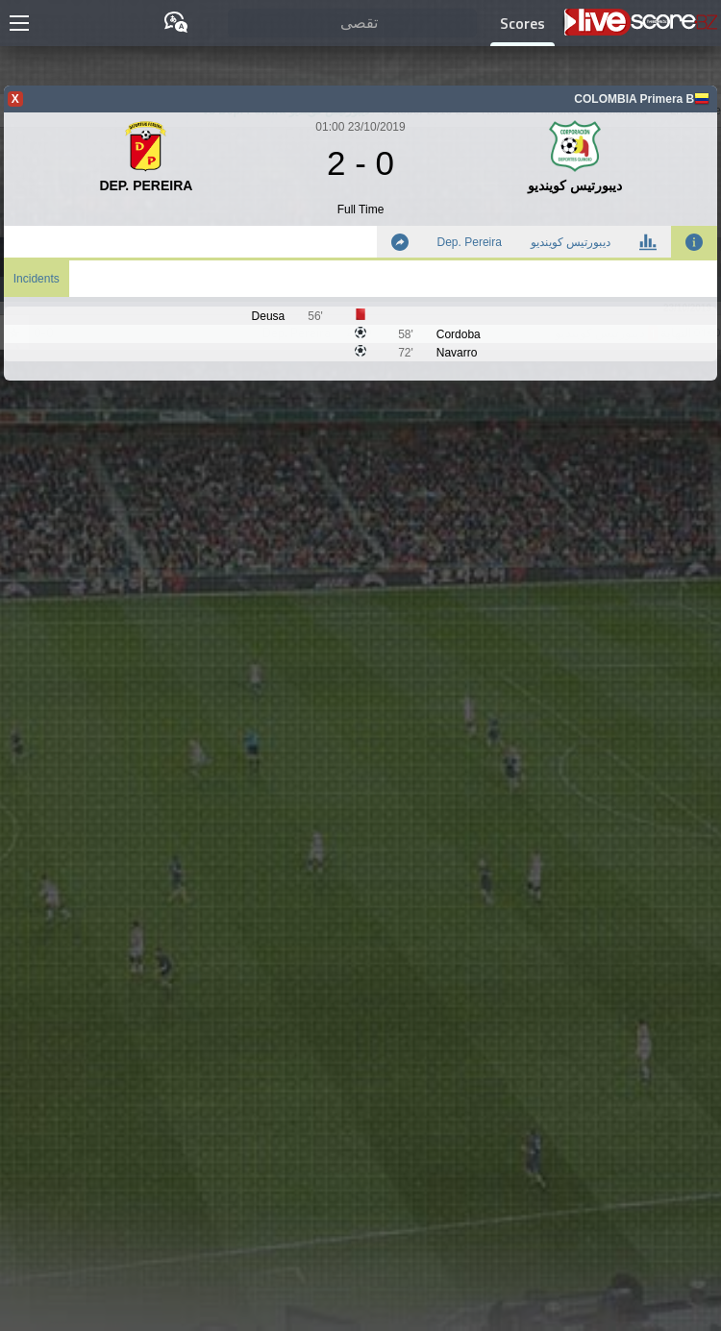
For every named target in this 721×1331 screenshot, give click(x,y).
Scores (522, 23)
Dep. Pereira (469, 242)
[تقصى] (352, 23)
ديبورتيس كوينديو (570, 242)
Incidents (36, 278)
